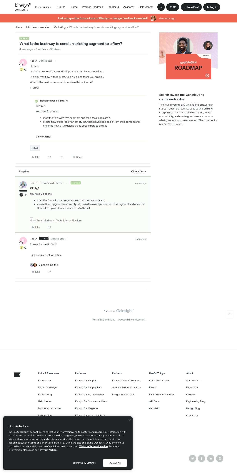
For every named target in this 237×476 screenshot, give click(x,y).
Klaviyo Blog (45, 394)
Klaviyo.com (44, 380)
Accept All (115, 463)
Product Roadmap (92, 7)
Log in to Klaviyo (47, 387)
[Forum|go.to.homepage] (23, 7)
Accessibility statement (131, 319)
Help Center (146, 7)
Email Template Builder (162, 394)
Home (18, 27)
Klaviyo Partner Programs (126, 380)
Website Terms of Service (93, 446)
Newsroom (192, 387)
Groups (60, 7)
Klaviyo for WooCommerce (90, 415)
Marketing (60, 27)
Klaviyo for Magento (86, 408)
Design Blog (193, 408)
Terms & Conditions (103, 319)
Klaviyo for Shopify (85, 380)
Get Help (154, 408)
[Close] (129, 420)
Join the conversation (38, 27)
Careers (190, 394)
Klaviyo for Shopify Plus (88, 387)
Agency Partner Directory (126, 387)
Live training (45, 415)
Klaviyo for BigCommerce (89, 394)
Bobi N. (34, 183)
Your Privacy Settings (84, 462)
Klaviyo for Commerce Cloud (91, 401)
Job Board (113, 7)
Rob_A (33, 60)
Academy (128, 7)
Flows (34, 147)
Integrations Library (123, 394)
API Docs (154, 401)
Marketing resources (49, 408)
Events (74, 7)
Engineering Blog (195, 401)
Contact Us (192, 415)
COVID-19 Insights (159, 380)
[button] (172, 7)
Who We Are (193, 380)
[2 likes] (44, 265)
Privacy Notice (48, 449)
